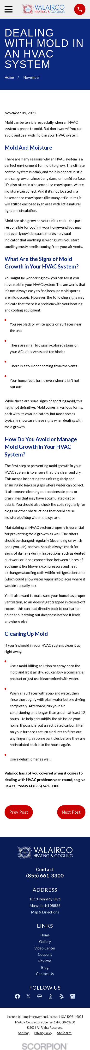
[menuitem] (23, 1033)
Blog (45, 967)
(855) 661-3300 (45, 875)
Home (45, 935)
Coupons (45, 954)
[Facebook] (17, 996)
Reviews (45, 961)
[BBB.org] (50, 996)
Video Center (44, 948)
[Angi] (39, 996)
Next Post (71, 812)
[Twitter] (28, 996)
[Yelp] (61, 996)
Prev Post (18, 812)
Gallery (45, 941)
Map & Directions (45, 912)
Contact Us (45, 973)
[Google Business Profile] (72, 996)
